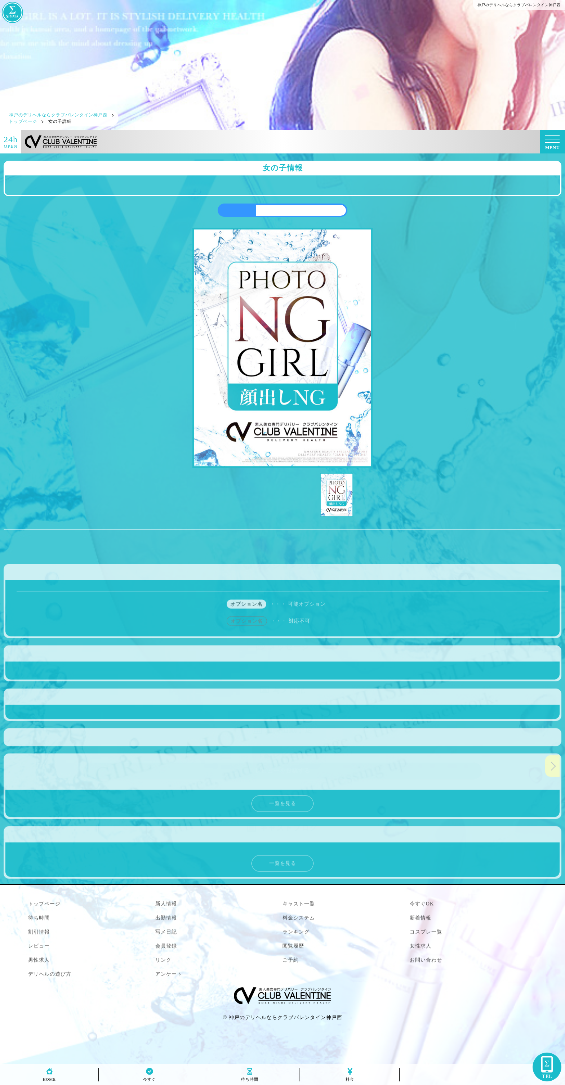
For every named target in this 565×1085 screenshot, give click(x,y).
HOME (49, 1077)
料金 (350, 1077)
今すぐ (149, 1077)
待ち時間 (249, 1077)
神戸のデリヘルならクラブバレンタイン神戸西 (285, 1017)
